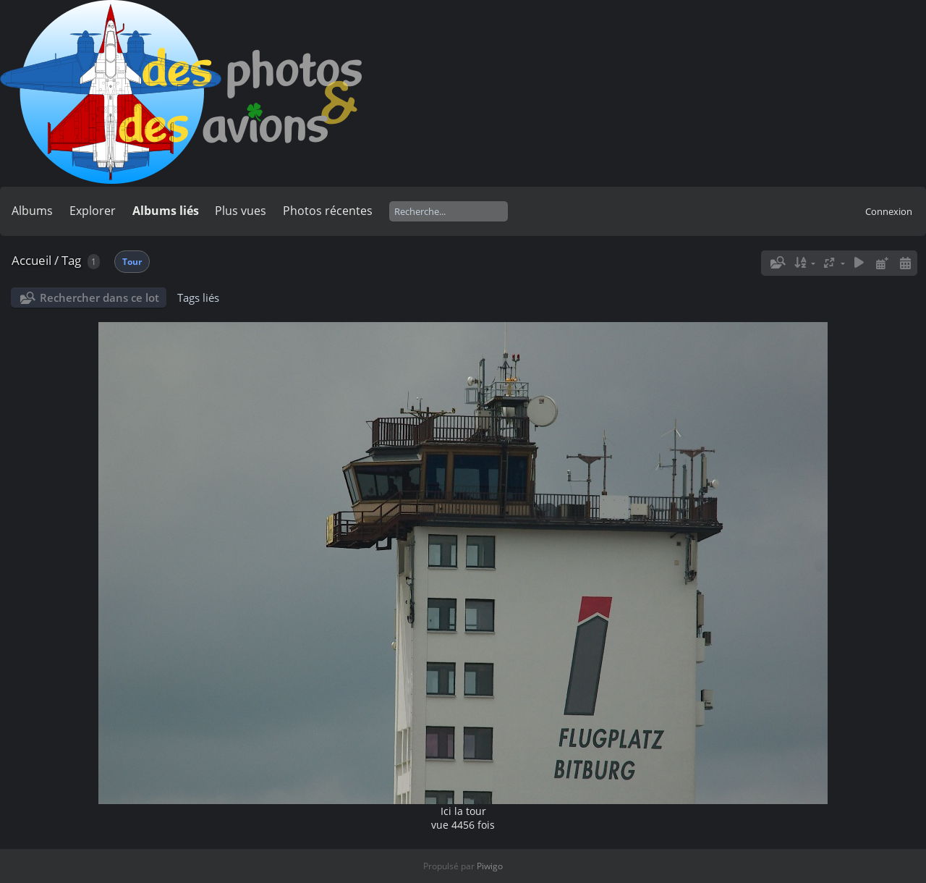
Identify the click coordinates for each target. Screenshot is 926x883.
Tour (132, 261)
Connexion (888, 211)
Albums (32, 211)
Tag (71, 260)
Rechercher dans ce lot (99, 297)
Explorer (92, 211)
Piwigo (490, 866)
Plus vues (240, 211)
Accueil (31, 260)
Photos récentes (328, 211)
